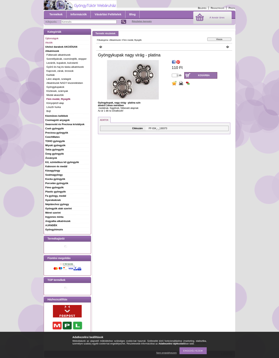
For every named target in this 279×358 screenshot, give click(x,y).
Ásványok (51, 158)
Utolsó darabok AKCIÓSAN (61, 46)
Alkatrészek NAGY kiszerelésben (64, 83)
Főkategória (102, 40)
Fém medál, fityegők (58, 99)
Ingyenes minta (54, 216)
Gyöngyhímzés (54, 229)
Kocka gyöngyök (55, 179)
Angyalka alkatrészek (58, 221)
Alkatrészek (115, 40)
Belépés (202, 8)
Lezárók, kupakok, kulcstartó (62, 62)
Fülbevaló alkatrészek (58, 54)
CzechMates (52, 136)
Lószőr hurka (53, 107)
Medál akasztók (55, 95)
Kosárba (204, 75)
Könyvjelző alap (55, 103)
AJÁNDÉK (51, 225)
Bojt (48, 111)
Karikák (50, 74)
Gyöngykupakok (55, 87)
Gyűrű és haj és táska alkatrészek (65, 66)
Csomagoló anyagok (57, 120)
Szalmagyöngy (54, 174)
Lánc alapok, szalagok (58, 78)
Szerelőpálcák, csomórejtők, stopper (66, 58)
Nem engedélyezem (166, 352)
